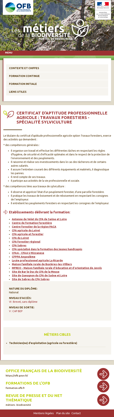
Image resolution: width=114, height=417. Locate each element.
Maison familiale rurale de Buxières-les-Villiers (42, 264)
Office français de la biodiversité (44, 373)
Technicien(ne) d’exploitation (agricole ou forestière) (43, 343)
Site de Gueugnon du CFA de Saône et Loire (39, 275)
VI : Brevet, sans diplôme (23, 301)
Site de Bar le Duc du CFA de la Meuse (35, 271)
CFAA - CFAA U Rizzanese (28, 252)
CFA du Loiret (20, 237)
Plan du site (63, 413)
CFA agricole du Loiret (26, 230)
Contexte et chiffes (24, 68)
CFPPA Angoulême (23, 256)
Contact (76, 413)
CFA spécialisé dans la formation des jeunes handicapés (47, 249)
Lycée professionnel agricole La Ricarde (37, 260)
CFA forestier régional (26, 241)
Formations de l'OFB (28, 385)
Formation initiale (23, 83)
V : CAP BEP (16, 311)
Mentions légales (43, 413)
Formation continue (24, 76)
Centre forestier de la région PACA (34, 226)
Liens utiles (18, 91)
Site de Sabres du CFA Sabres (30, 279)
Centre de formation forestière (32, 222)
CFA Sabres (19, 245)
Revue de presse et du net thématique (34, 399)
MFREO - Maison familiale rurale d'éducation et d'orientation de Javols (57, 267)
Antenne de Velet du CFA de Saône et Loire (39, 219)
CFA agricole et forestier (27, 234)
